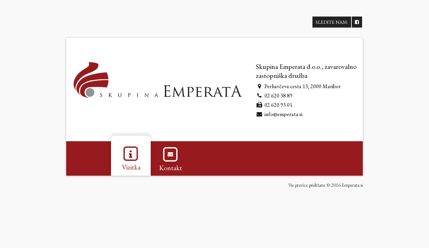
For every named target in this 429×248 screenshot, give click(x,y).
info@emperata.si (283, 114)
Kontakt (170, 158)
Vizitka (131, 157)
